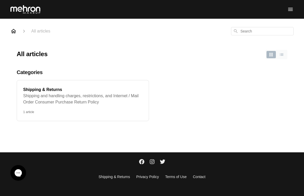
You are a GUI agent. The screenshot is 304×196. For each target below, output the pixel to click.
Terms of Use (176, 177)
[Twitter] (162, 162)
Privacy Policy (147, 177)
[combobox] (262, 31)
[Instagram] (152, 162)
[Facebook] (142, 162)
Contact (199, 177)
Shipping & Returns (114, 177)
